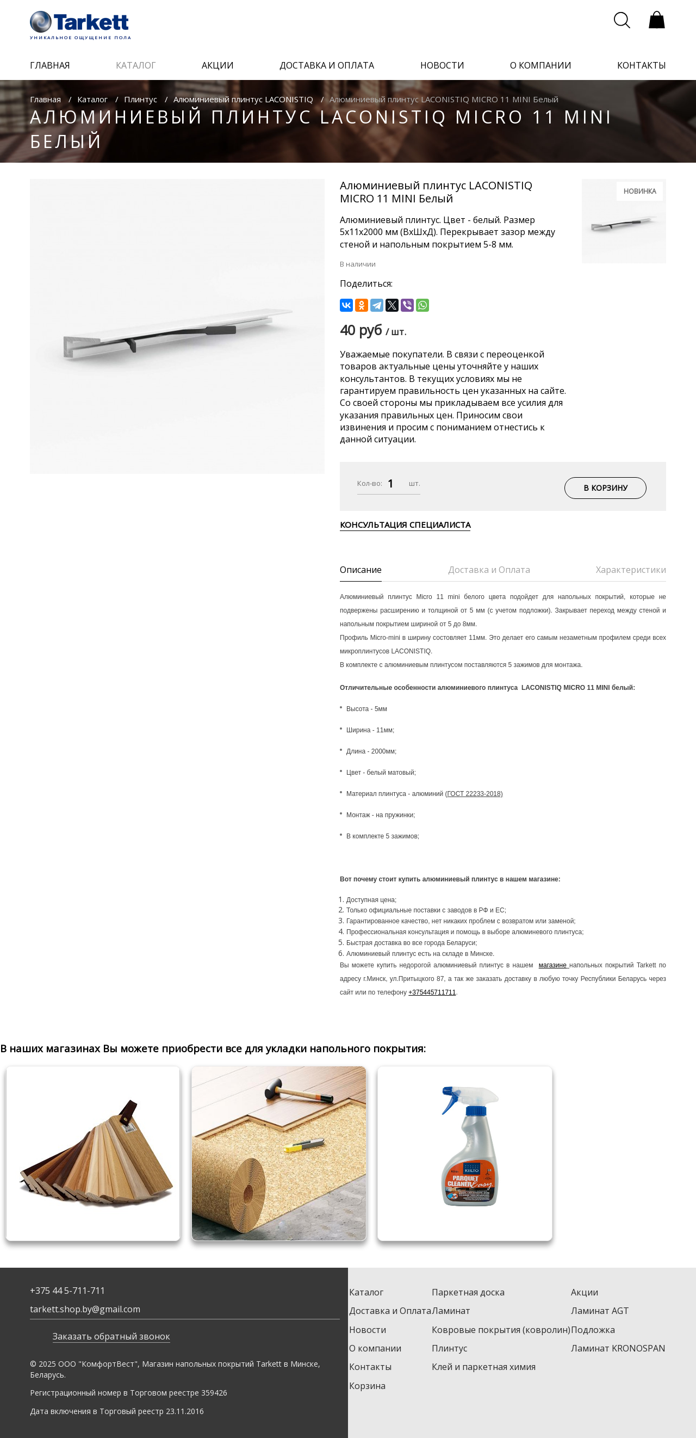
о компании (540, 65)
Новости (367, 1330)
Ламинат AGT (600, 1311)
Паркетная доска (468, 1292)
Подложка (593, 1330)
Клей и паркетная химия (484, 1367)
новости (442, 65)
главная (50, 65)
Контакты (370, 1367)
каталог (136, 65)
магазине (553, 965)
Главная (45, 99)
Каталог (92, 99)
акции (218, 65)
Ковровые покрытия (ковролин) (501, 1330)
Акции (584, 1292)
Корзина (367, 1386)
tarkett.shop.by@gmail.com (85, 1309)
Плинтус (140, 99)
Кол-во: (369, 483)
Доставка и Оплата (390, 1311)
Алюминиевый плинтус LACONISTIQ (243, 99)
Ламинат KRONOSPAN (618, 1348)
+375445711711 (432, 992)
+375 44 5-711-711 (67, 1291)
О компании (375, 1348)
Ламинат (451, 1311)
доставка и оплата (326, 65)
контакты (641, 65)
